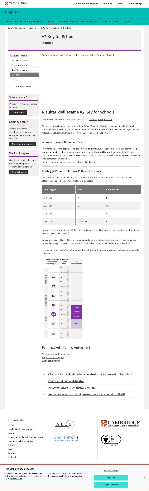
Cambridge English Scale (100, 119)
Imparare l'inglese (68, 21)
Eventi (117, 21)
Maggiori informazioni (22, 144)
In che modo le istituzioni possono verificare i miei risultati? (86, 394)
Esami (51, 21)
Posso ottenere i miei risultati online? (72, 387)
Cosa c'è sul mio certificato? (66, 381)
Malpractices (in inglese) (53, 357)
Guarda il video (19, 172)
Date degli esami (19, 70)
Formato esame (19, 60)
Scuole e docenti (89, 21)
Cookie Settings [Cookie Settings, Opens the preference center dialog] (111, 470)
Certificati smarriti (51, 360)
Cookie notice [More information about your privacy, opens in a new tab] (16, 479)
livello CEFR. (105, 132)
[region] (74, 477)
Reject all (111, 477)
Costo (14, 79)
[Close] (145, 477)
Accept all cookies (110, 485)
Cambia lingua (136, 3)
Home (9, 21)
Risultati (16, 74)
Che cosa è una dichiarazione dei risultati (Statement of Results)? (90, 374)
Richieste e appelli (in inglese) (56, 354)
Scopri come (18, 112)
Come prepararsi (19, 65)
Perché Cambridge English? (29, 21)
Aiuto (128, 21)
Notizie (106, 21)
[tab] (91, 374)
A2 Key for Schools (18, 55)
